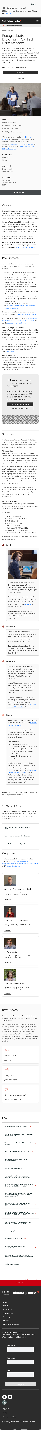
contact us (27, 604)
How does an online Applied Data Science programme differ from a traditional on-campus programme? (20, 1195)
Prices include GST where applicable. (21, 144)
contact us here (10, 351)
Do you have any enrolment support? (18, 1126)
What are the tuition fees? (14, 1168)
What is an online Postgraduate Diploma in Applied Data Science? (20, 1134)
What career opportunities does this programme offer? (20, 1160)
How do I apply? (11, 1231)
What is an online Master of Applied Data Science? (20, 1143)
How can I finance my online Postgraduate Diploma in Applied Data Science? (20, 1223)
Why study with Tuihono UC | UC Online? (19, 1151)
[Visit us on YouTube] (10, 1397)
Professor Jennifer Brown (13, 866)
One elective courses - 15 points (16, 844)
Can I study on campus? (13, 1264)
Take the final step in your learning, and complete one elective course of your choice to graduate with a (22, 669)
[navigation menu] (37, 21)
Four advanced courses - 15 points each (18, 836)
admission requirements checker (17, 323)
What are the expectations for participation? (20, 1247)
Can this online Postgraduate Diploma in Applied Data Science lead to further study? (20, 1256)
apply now (7, 13)
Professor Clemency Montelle (16, 864)
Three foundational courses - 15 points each (20, 828)
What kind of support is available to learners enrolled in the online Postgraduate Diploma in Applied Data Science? (20, 1213)
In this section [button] (20, 192)
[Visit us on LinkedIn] (4, 1397)
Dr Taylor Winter (32, 864)
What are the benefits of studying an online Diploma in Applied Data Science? (20, 1185)
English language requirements (26, 314)
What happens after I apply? (15, 1239)
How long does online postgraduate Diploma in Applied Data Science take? (20, 1176)
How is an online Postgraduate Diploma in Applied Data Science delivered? (20, 1204)
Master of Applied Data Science (25, 247)
